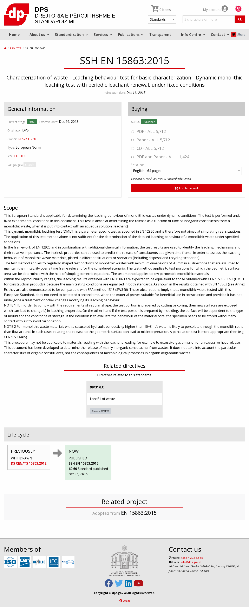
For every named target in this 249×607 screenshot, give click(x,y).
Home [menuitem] (14, 34)
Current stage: (16, 122)
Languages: (15, 165)
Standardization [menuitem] (69, 34)
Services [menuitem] (101, 34)
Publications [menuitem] (128, 34)
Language (137, 164)
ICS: (9, 156)
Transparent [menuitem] (160, 34)
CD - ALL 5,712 (147, 148)
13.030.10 (20, 156)
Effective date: (48, 122)
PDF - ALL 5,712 (148, 131)
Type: (11, 147)
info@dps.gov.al (191, 562)
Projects (15, 48)
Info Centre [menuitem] (191, 34)
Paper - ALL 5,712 (150, 140)
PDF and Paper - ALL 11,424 (160, 157)
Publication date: (115, 93)
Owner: (12, 139)
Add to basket (186, 188)
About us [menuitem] (37, 34)
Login (126, 600)
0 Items (161, 9)
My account (215, 9)
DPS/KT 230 (27, 139)
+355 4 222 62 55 (192, 558)
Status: (135, 122)
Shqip (238, 34)
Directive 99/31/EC (100, 411)
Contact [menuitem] (218, 34)
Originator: (14, 130)
